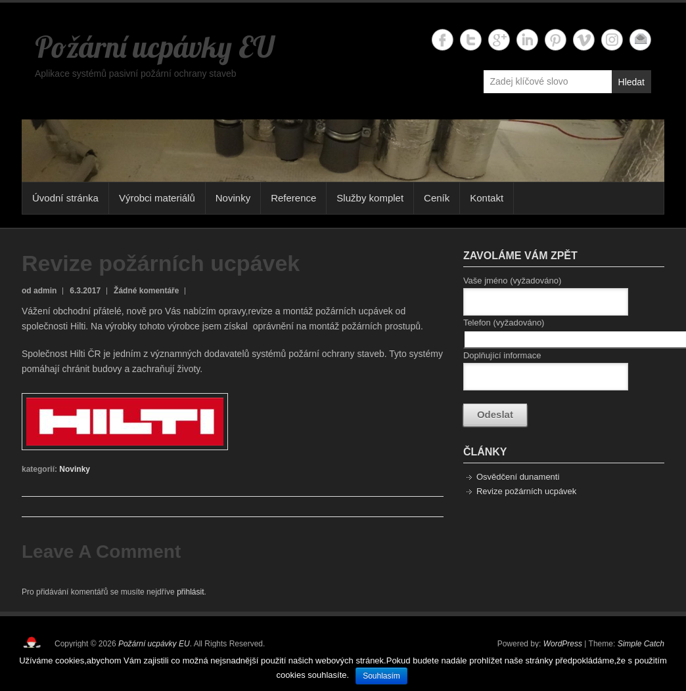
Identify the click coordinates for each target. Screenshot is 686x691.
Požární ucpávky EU (154, 46)
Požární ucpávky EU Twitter (471, 40)
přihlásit (190, 592)
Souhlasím (381, 676)
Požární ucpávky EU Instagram (612, 40)
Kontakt (486, 197)
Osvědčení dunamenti (517, 477)
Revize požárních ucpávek (526, 491)
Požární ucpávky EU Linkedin (527, 40)
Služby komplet (369, 197)
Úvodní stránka (65, 197)
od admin (39, 290)
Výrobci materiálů (157, 197)
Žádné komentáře (146, 290)
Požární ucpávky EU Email (640, 40)
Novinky (233, 197)
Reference (293, 197)
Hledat (631, 82)
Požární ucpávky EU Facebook (442, 40)
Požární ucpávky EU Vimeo (584, 40)
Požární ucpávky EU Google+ (499, 40)
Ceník (436, 197)
